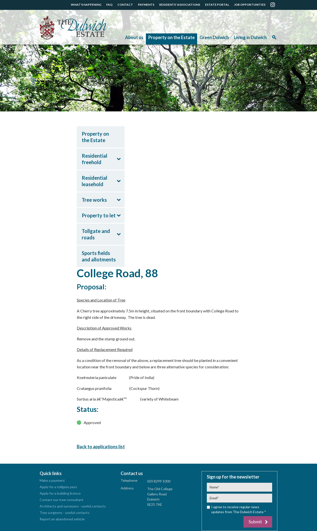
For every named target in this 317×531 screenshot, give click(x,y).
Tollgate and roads (96, 234)
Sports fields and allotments (99, 256)
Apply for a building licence (60, 493)
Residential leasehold (94, 181)
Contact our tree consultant (61, 500)
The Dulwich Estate (73, 28)
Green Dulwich (214, 37)
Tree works (94, 200)
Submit (255, 521)
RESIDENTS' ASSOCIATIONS (179, 4)
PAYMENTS (146, 4)
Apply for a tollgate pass (58, 487)
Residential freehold (94, 159)
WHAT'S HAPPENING (86, 4)
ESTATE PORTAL (217, 4)
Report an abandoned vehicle (62, 519)
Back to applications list (101, 446)
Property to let (99, 215)
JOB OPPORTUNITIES (249, 4)
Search (274, 39)
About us (134, 37)
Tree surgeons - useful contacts (64, 512)
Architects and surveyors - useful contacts (73, 506)
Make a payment (52, 480)
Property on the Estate (171, 37)
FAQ (109, 4)
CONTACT (125, 4)
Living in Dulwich (250, 37)
